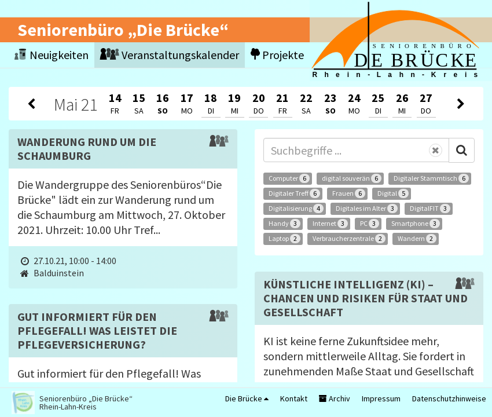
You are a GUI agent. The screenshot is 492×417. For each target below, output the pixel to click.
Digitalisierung (296, 208)
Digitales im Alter (367, 208)
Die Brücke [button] (247, 398)
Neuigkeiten (51, 54)
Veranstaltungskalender (169, 54)
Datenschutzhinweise (449, 398)
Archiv (334, 398)
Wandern (417, 238)
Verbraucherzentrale (349, 238)
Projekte (277, 54)
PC (369, 223)
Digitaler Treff (294, 193)
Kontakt (293, 398)
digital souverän (351, 178)
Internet (330, 223)
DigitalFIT (430, 208)
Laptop (284, 238)
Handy (284, 223)
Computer (289, 178)
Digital (393, 193)
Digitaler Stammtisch (431, 178)
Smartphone (415, 223)
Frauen (348, 193)
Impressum (381, 398)
